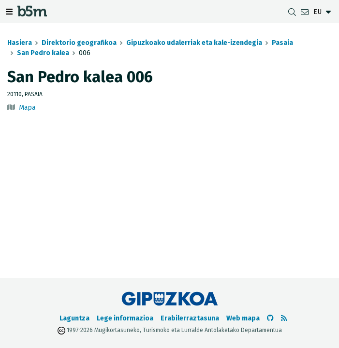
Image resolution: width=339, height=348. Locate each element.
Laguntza (74, 318)
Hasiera (19, 43)
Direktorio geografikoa (79, 43)
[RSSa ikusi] (284, 318)
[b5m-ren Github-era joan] (270, 318)
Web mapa (243, 318)
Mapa (27, 107)
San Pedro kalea (43, 53)
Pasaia (282, 43)
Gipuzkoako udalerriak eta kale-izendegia (194, 43)
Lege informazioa (125, 318)
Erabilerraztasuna (190, 318)
